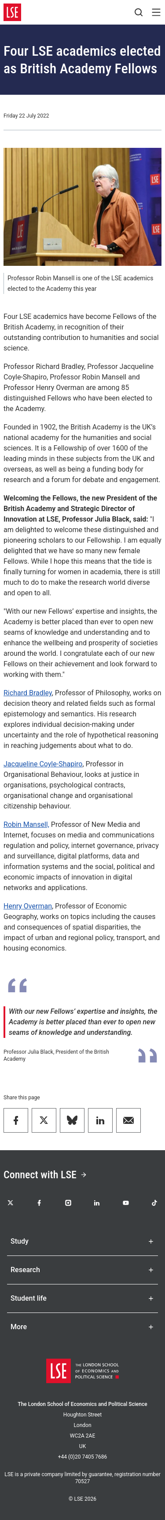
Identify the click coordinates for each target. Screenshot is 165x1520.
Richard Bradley (28, 693)
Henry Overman (28, 906)
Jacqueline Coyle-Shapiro (43, 764)
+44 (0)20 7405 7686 (82, 1457)
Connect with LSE (45, 1175)
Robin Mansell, (26, 824)
